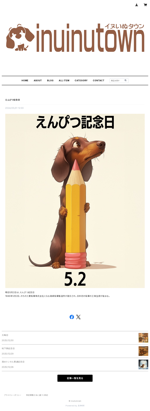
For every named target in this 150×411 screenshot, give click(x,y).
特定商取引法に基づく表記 (37, 395)
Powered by (75, 406)
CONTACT (98, 80)
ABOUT (38, 80)
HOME (25, 80)
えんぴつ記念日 (12, 100)
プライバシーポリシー (12, 395)
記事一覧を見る (75, 378)
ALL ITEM (64, 80)
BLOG (50, 80)
